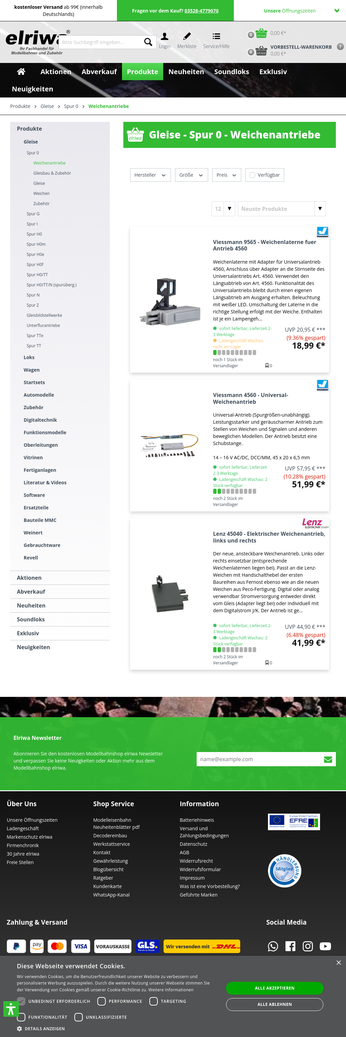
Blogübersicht (108, 869)
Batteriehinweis (197, 820)
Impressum (192, 878)
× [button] (338, 963)
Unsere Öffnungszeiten (32, 820)
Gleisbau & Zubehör (52, 173)
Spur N (33, 295)
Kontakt (101, 852)
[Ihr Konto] (164, 42)
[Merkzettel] (187, 42)
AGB (184, 852)
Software (34, 495)
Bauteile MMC (40, 520)
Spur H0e (35, 254)
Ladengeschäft (23, 828)
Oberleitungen (41, 445)
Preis (227, 174)
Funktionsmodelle (45, 432)
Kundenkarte (107, 886)
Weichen (41, 193)
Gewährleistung (110, 861)
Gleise (31, 141)
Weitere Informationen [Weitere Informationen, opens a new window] (171, 990)
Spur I (32, 224)
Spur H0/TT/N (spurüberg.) (52, 285)
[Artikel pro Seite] (223, 208)
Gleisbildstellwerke (44, 315)
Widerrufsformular (200, 869)
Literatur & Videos (45, 482)
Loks (29, 357)
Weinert (33, 532)
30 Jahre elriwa (23, 854)
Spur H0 (34, 234)
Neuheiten (31, 605)
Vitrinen (33, 457)
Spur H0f (35, 264)
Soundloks (31, 619)
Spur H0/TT (37, 275)
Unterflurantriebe (43, 325)
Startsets (34, 382)
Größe (191, 174)
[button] (11, 1009)
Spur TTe (35, 335)
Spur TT (34, 346)
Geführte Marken (199, 894)
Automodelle (39, 395)
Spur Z (33, 305)
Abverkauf (31, 591)
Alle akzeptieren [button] (275, 988)
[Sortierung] (282, 208)
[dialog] (173, 996)
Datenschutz (193, 844)
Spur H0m (36, 244)
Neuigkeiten (33, 647)
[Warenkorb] (265, 33)
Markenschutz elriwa (29, 837)
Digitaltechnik (40, 420)
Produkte (29, 128)
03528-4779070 (201, 10)
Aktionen (29, 577)
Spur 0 (33, 153)
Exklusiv (28, 633)
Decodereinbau (110, 835)
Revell (31, 557)
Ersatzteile (36, 507)
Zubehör (41, 203)
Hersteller (150, 174)
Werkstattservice (111, 844)
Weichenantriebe (49, 163)
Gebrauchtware (42, 545)
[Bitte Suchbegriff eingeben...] (99, 42)
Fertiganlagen (40, 470)
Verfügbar (269, 175)
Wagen (32, 370)
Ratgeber (103, 878)
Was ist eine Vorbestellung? (210, 886)
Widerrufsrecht (196, 861)
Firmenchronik (23, 845)
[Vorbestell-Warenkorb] (288, 50)
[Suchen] (148, 42)
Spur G (33, 214)
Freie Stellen (20, 862)
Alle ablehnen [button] (274, 1004)
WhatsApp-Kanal (111, 894)
